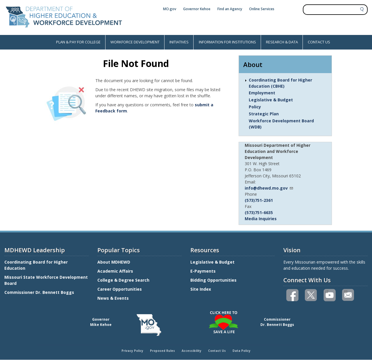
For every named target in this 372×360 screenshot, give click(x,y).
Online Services (261, 8)
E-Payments (203, 271)
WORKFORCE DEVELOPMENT (135, 42)
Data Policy (242, 351)
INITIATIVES (179, 42)
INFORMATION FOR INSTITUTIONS (227, 42)
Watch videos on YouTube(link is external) (326, 291)
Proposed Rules (162, 351)
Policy (255, 107)
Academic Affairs (115, 271)
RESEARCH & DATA (282, 42)
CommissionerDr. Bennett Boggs (277, 322)
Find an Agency (229, 8)
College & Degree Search (124, 280)
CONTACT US (319, 42)
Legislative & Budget (271, 100)
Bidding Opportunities (214, 280)
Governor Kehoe (196, 8)
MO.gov (169, 8)
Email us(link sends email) (345, 291)
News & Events (113, 298)
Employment (262, 93)
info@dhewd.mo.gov (269, 188)
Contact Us (217, 351)
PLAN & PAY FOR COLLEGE (78, 42)
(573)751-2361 (259, 200)
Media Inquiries (261, 218)
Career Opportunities (119, 289)
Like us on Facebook (292, 295)
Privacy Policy (132, 351)
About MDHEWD (113, 262)
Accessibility (191, 351)
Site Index (201, 289)
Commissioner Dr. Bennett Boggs (39, 292)
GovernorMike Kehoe (101, 322)
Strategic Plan (264, 114)
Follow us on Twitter (311, 295)
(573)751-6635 (259, 212)
